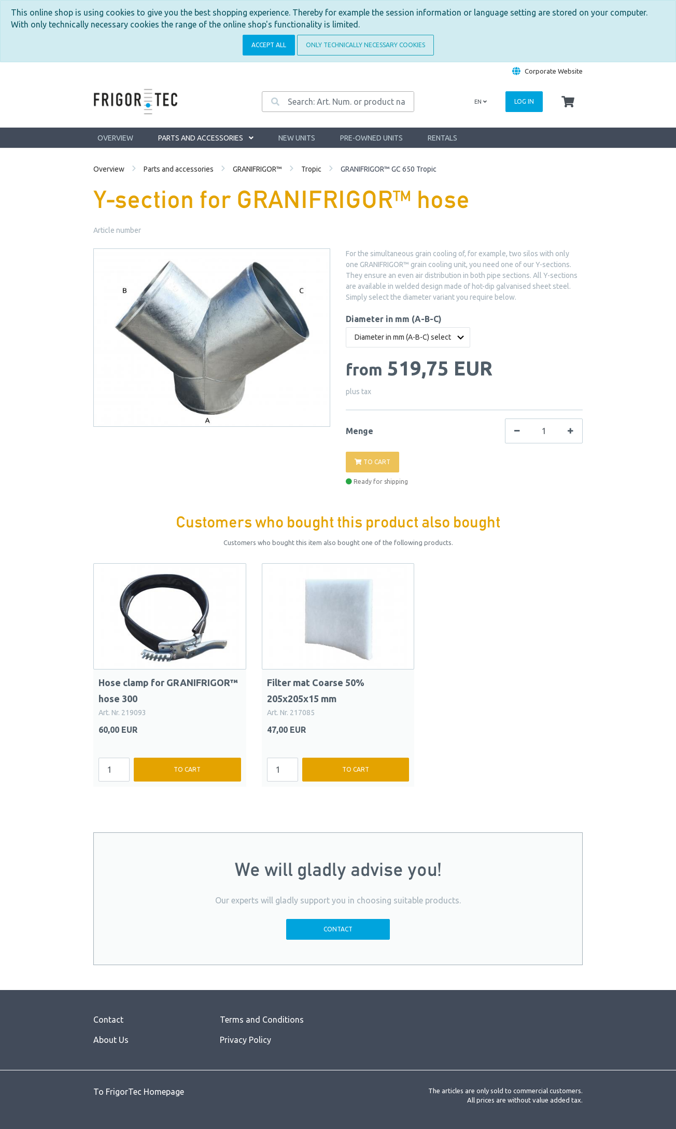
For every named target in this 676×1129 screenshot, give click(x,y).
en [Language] (480, 102)
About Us (111, 1039)
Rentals (442, 138)
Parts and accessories (206, 138)
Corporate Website (554, 71)
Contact (338, 929)
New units (296, 138)
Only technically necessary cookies (365, 44)
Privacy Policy (245, 1039)
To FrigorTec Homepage (138, 1091)
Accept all (268, 44)
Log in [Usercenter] (524, 101)
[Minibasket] (568, 102)
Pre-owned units (371, 138)
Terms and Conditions (262, 1019)
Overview (115, 138)
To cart (187, 769)
